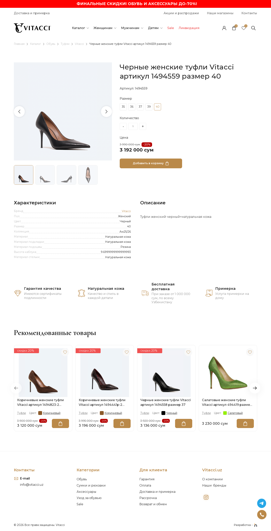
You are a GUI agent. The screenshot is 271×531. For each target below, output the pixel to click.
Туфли (65, 44)
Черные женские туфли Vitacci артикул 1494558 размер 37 (165, 402)
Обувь (50, 44)
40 (157, 107)
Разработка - (245, 525)
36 (131, 107)
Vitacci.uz (212, 470)
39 (149, 107)
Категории (88, 470)
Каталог (35, 44)
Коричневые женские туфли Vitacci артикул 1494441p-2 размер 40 (102, 402)
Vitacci (79, 44)
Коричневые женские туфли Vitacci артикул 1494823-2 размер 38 (40, 402)
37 (140, 107)
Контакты (24, 470)
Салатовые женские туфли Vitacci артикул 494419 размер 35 (227, 402)
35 (123, 107)
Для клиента (153, 470)
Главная (19, 44)
